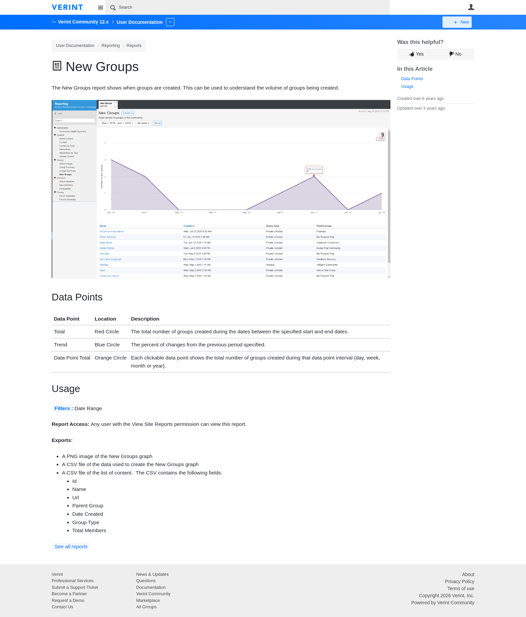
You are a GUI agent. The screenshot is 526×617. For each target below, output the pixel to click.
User (471, 7)
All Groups (146, 606)
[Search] (247, 7)
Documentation (150, 587)
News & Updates (152, 574)
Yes (420, 54)
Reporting (110, 45)
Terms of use (461, 588)
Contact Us (62, 606)
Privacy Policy (459, 581)
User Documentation (75, 45)
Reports (134, 45)
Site (100, 7)
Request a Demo (68, 600)
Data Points (412, 78)
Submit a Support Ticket (75, 587)
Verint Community (153, 593)
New (459, 22)
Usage (407, 86)
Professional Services (73, 580)
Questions (146, 580)
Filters (62, 408)
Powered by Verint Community (442, 602)
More (170, 22)
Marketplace (148, 600)
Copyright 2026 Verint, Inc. (446, 595)
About (468, 574)
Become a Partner (69, 593)
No (459, 54)
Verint (57, 574)
